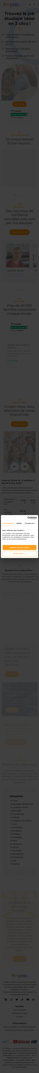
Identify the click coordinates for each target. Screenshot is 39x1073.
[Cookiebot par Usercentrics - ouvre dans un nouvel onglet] (28, 518)
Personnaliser (19, 553)
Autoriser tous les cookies (19, 547)
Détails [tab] (19, 523)
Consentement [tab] (7, 523)
